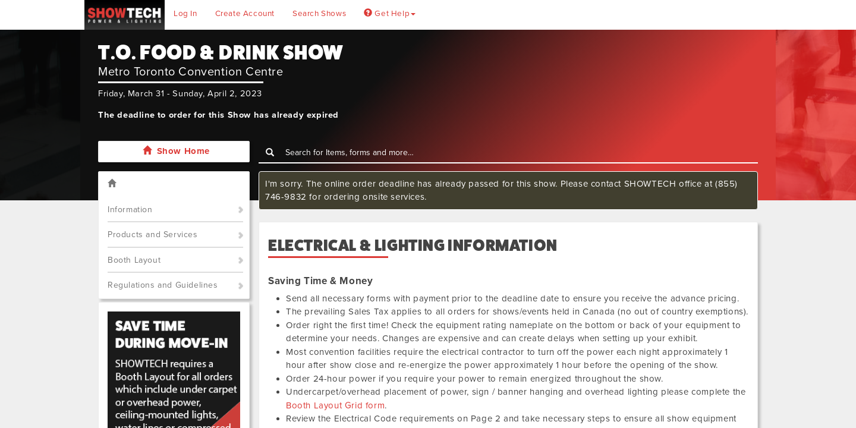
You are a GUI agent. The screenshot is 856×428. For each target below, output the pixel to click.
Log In (185, 13)
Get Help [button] (390, 13)
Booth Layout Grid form (335, 405)
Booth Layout (134, 260)
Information (130, 209)
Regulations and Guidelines (163, 285)
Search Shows (319, 13)
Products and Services (153, 234)
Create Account (245, 13)
